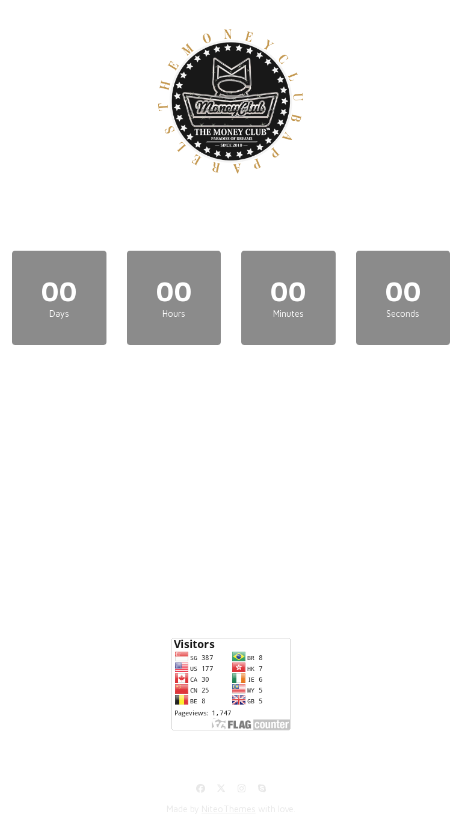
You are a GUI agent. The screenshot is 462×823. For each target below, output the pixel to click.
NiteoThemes (229, 809)
